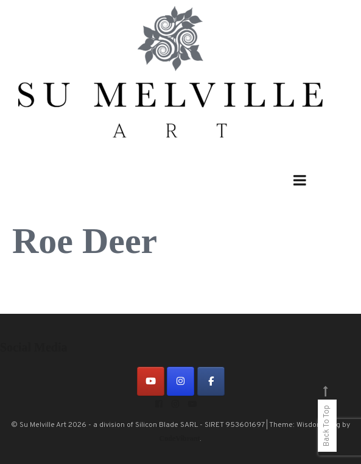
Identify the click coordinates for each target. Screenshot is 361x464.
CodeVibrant (179, 438)
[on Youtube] (150, 381)
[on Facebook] (211, 381)
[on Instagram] (180, 381)
